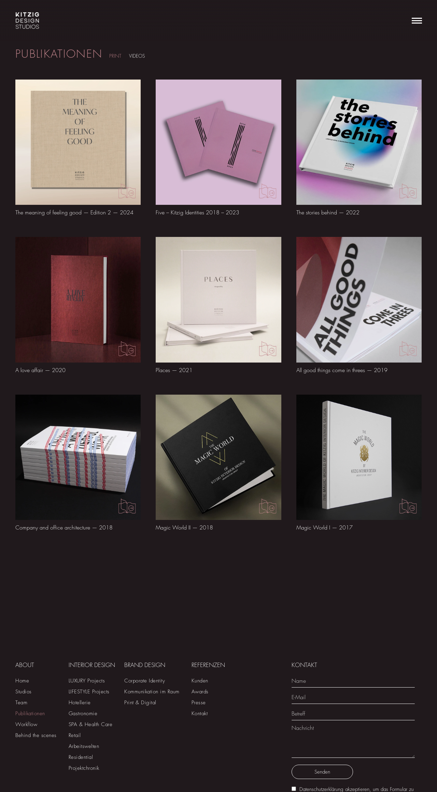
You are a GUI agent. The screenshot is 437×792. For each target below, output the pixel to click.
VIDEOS (137, 56)
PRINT (115, 56)
